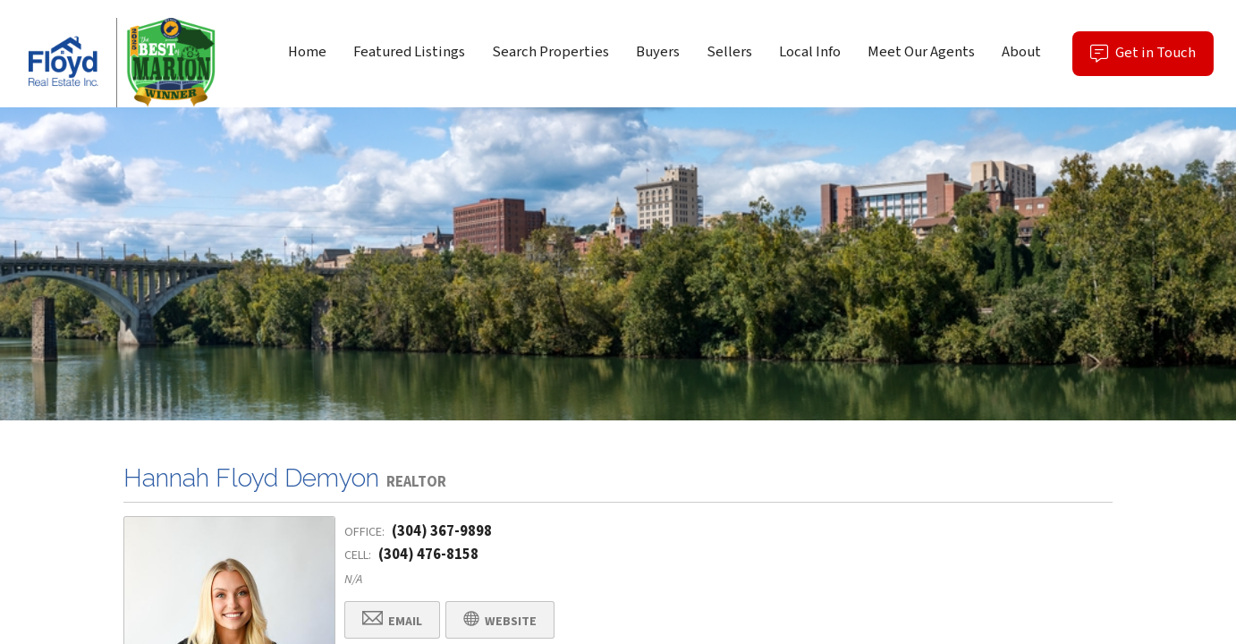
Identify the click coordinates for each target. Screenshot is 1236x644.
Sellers (729, 52)
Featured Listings (409, 52)
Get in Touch (1152, 58)
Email (392, 620)
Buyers (658, 52)
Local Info (810, 52)
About (1021, 52)
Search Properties (550, 52)
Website (500, 620)
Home (307, 52)
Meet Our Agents (921, 52)
